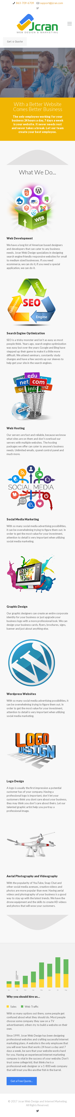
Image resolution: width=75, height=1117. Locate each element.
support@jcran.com (51, 3)
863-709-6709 (25, 3)
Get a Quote (15, 41)
